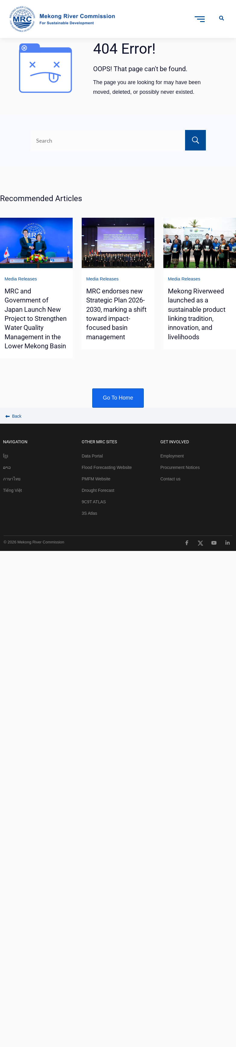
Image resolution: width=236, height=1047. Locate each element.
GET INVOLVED (174, 441)
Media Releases (21, 278)
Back (13, 416)
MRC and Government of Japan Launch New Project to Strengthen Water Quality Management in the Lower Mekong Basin (36, 318)
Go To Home (118, 398)
